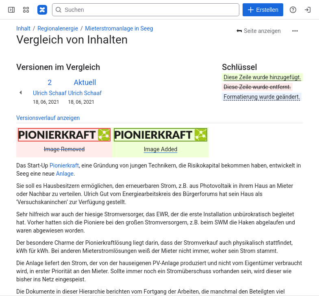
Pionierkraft (64, 165)
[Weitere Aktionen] (295, 31)
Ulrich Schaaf (50, 93)
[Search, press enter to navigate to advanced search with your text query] (166, 9)
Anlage (65, 173)
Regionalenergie (57, 28)
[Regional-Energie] (42, 9)
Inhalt (23, 28)
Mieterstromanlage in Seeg (119, 28)
